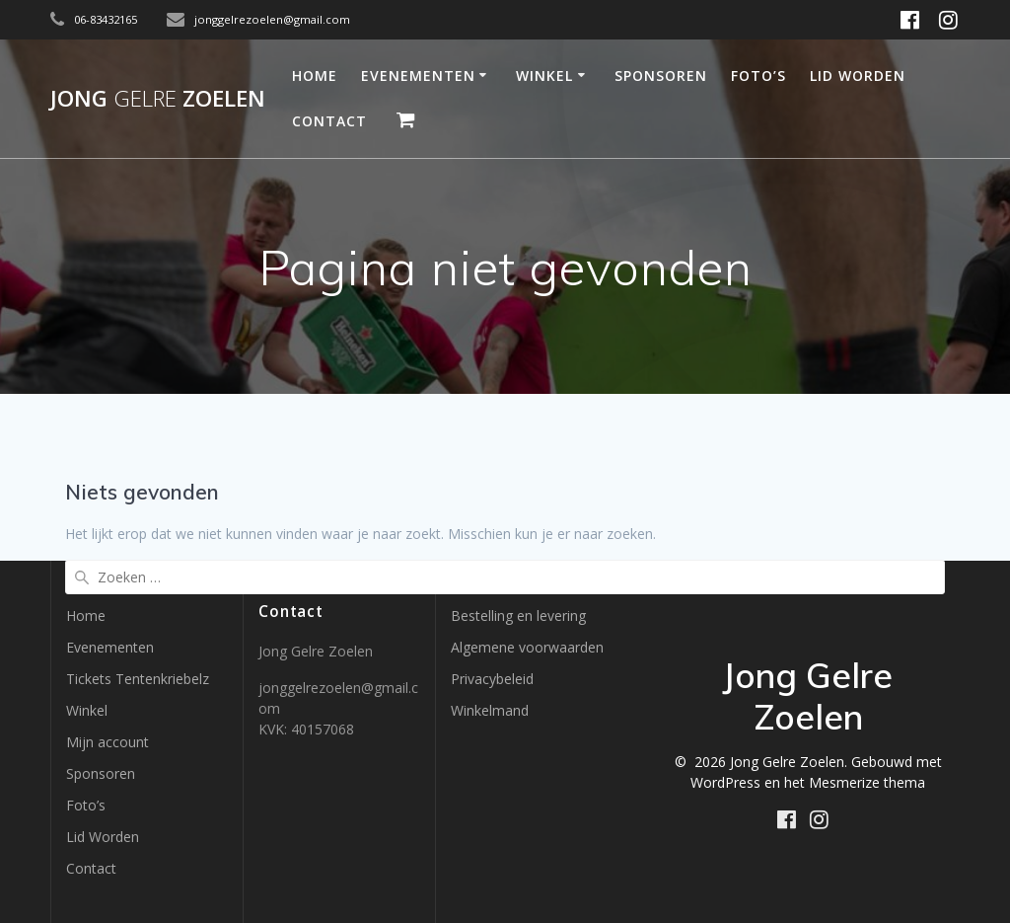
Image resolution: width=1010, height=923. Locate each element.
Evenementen (418, 75)
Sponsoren (660, 75)
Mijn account (107, 741)
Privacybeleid (492, 678)
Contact (329, 121)
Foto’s (758, 75)
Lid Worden (857, 75)
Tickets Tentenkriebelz (137, 678)
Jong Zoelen (157, 99)
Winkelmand (490, 710)
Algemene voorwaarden (527, 647)
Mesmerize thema (867, 782)
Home (314, 75)
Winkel (544, 75)
